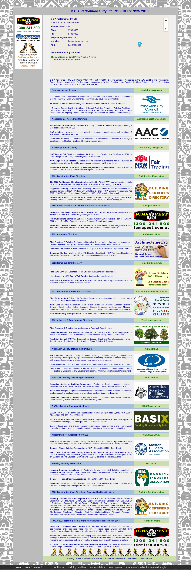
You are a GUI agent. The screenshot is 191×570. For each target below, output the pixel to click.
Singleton (79, 512)
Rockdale (119, 510)
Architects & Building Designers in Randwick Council (78, 242)
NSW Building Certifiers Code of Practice (96, 189)
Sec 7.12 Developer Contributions (104, 99)
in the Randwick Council (75, 298)
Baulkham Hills (123, 498)
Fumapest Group (85, 558)
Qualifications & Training (91, 454)
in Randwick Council (94, 272)
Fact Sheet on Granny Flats (84, 200)
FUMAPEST (104, 182)
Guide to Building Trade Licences (64, 454)
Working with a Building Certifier (88, 191)
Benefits (100, 452)
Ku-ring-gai (104, 505)
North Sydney (67, 510)
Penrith (90, 510)
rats (86, 529)
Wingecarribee (67, 514)
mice (92, 529)
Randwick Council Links (64, 90)
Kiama (85, 505)
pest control (123, 527)
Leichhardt (60, 507)
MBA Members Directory (72, 452)
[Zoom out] (166, 25)
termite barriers (102, 531)
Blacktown (54, 501)
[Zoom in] (166, 20)
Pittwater (99, 510)
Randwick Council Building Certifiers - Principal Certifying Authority (81, 108)
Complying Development (73, 112)
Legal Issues (70, 444)
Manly (88, 507)
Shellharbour (55, 512)
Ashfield (91, 498)
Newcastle (54, 510)
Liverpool (71, 507)
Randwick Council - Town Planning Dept (68, 103)
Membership (91, 452)
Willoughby (55, 514)
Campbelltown (113, 501)
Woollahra (102, 514)
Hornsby (53, 505)
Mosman (108, 507)
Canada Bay (126, 501)
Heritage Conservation (95, 112)
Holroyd (126, 503)
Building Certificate (122, 108)
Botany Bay (81, 501)
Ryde (128, 510)
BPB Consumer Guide (74, 197)
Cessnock (68, 503)
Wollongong (92, 514)
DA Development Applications (63, 96)
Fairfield (94, 503)
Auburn (100, 498)
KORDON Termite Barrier (61, 214)
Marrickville (98, 507)
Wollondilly (80, 514)
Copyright (71, 558)
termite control (88, 531)
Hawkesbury (115, 503)
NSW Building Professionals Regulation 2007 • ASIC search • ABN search (88, 193)
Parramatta (79, 510)
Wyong (112, 514)
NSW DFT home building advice (111, 200)
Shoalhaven (68, 512)
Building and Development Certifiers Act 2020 (109, 154)
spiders (100, 529)
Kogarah (93, 505)
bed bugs (73, 529)
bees (107, 529)
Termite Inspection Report (75, 544)
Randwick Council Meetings (119, 112)
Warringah (116, 512)
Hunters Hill (64, 505)
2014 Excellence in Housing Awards (105, 457)
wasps (114, 529)
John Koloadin (58, 59)
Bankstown (110, 498)
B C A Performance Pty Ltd (62, 80)
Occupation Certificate (83, 110)
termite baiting (117, 531)
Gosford (103, 503)
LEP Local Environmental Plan (75, 99)
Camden (101, 501)
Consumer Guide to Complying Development (105, 197)
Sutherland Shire (102, 512)
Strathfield (89, 512)
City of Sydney (81, 503)
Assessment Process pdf (114, 454)
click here (100, 169)
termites (77, 535)
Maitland (80, 507)
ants (65, 529)
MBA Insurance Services (88, 444)
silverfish (122, 529)
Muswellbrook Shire (121, 507)
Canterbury (56, 503)
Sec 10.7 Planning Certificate (109, 110)
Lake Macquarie (118, 505)
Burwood (92, 501)
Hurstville (76, 505)
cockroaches (55, 529)
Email (121, 103)
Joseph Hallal (73, 59)
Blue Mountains (67, 501)
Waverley (126, 512)
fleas (81, 529)
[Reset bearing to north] (166, 29)
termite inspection (66, 531)
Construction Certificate (60, 110)
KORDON (73, 228)
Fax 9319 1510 (110, 103)
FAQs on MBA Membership (118, 452)
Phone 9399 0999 (95, 103)
